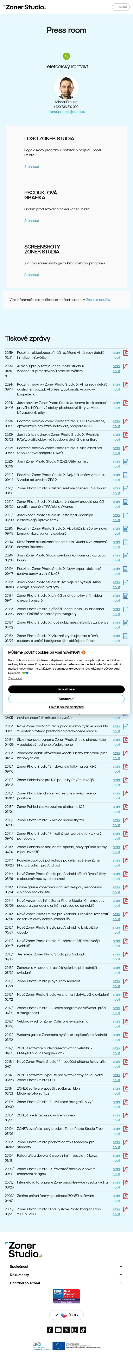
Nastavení (66, 699)
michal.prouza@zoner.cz (67, 112)
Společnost (19, 1266)
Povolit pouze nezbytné (66, 707)
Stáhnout (31, 166)
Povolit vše (66, 689)
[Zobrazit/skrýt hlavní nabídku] (121, 7)
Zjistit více (15, 678)
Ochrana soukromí (25, 1283)
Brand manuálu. (98, 300)
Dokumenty (19, 1275)
